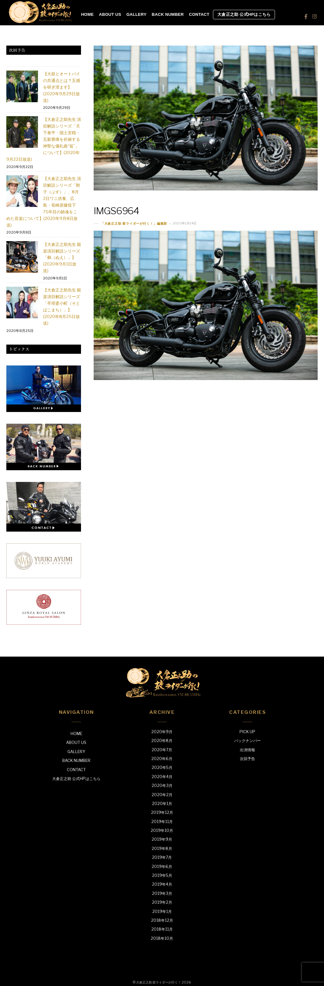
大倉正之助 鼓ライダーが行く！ (158, 982)
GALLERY (136, 14)
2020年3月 (162, 785)
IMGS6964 (116, 210)
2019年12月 (162, 812)
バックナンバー (247, 740)
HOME (87, 14)
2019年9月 (162, 839)
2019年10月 (162, 830)
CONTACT (199, 14)
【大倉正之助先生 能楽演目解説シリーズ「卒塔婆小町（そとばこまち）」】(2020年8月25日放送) (62, 306)
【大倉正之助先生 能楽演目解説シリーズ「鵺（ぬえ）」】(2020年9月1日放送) (62, 257)
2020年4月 (162, 776)
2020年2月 (162, 794)
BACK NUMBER (168, 14)
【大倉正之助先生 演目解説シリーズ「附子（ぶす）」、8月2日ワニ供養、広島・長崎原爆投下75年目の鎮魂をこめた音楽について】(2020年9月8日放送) (43, 202)
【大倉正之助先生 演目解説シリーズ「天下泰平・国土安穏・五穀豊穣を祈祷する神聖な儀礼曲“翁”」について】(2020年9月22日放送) (43, 139)
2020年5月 (162, 767)
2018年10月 (162, 938)
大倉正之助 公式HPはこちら (244, 14)
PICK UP (247, 731)
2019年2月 (162, 902)
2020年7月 (162, 749)
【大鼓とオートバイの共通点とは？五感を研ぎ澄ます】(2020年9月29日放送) (61, 87)
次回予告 (247, 758)
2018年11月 (162, 929)
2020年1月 (162, 803)
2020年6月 (161, 758)
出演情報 (247, 749)
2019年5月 (162, 875)
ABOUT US (110, 14)
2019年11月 (162, 821)
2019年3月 (162, 893)
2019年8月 (162, 848)
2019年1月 (162, 911)
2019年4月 (162, 884)
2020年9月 (161, 731)
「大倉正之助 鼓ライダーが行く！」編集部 (134, 223)
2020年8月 (161, 740)
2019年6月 (162, 866)
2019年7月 (162, 857)
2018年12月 (162, 920)
